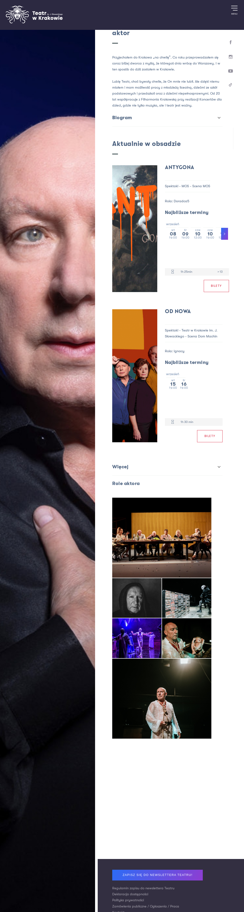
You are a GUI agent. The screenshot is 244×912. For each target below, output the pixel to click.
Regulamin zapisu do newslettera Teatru (143, 888)
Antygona (179, 168)
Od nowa (178, 312)
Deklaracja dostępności (130, 894)
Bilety (216, 286)
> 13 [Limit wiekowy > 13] (220, 271)
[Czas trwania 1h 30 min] (172, 422)
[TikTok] (231, 85)
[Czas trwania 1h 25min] (172, 272)
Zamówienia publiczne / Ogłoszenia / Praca (145, 906)
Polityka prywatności (128, 900)
